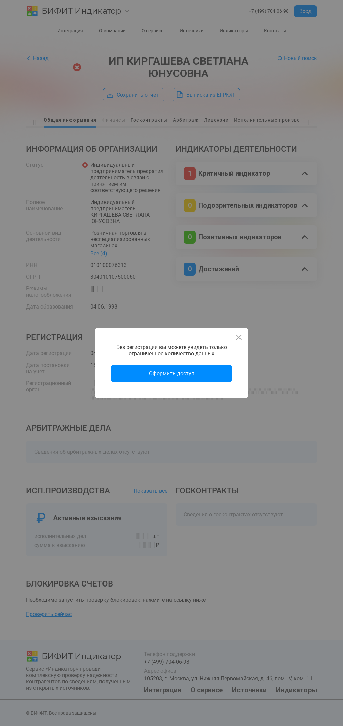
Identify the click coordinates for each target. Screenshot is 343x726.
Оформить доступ (171, 373)
